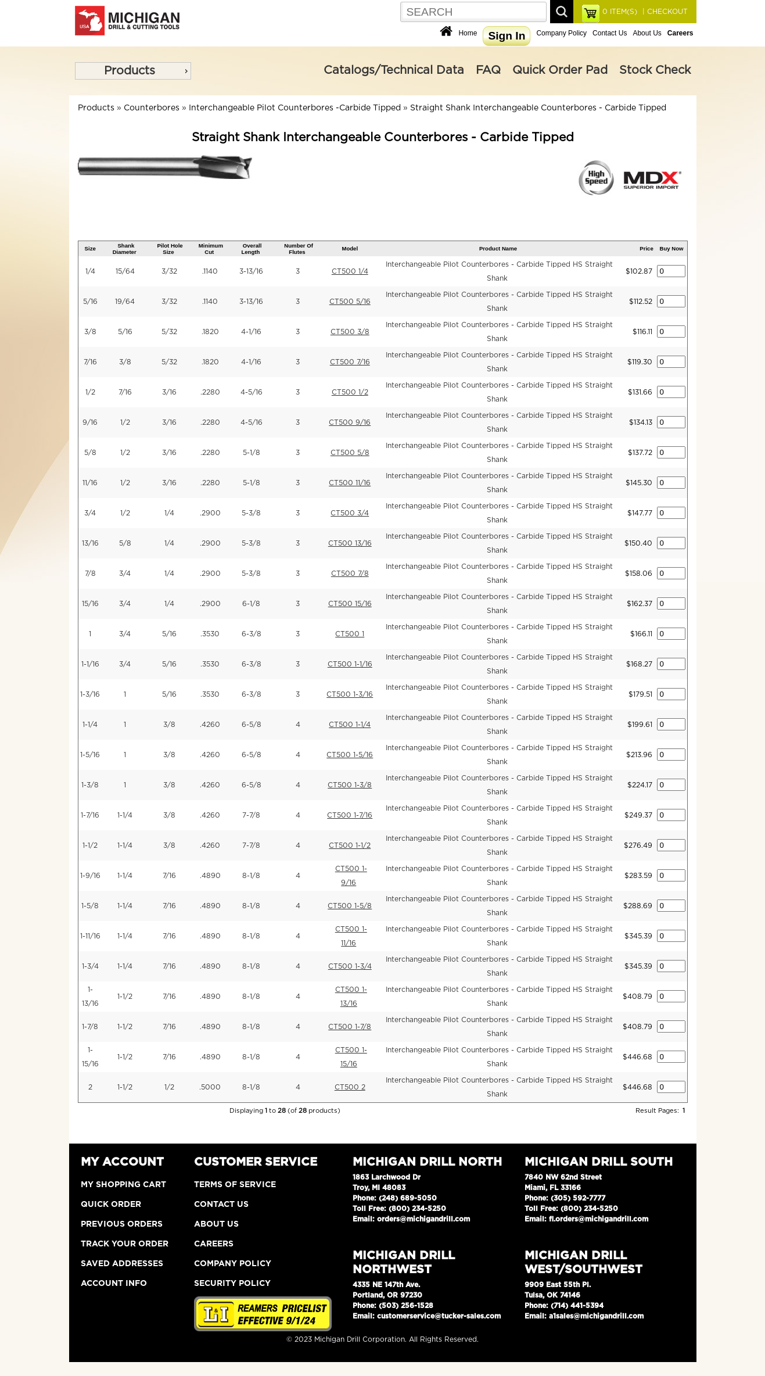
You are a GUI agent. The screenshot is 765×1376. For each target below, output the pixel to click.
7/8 (90, 573)
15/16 (90, 603)
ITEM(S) (619, 11)
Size (90, 248)
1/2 (90, 392)
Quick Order (111, 1205)
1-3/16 (90, 694)
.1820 (210, 331)
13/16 (90, 543)
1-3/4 (90, 966)
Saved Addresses (122, 1264)
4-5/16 (251, 392)
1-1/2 (90, 845)
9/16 (90, 422)
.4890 (210, 875)
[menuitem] (133, 71)
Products (129, 71)
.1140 (210, 271)
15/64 (125, 271)
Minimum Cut (211, 248)
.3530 (210, 633)
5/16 (90, 301)
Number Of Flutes (298, 248)
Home (467, 33)
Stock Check (655, 70)
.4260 (210, 724)
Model (350, 248)
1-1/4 (90, 724)
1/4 (90, 271)
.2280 (210, 392)
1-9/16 (90, 875)
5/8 (90, 452)
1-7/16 (90, 815)
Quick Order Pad (560, 70)
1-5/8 (90, 905)
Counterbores (151, 108)
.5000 (210, 1087)
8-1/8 (251, 875)
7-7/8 (251, 815)
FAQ (488, 70)
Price (646, 248)
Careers (214, 1244)
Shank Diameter (125, 248)
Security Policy (232, 1284)
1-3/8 (90, 785)
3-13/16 (251, 271)
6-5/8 (251, 724)
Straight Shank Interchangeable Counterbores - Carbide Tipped (538, 108)
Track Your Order (124, 1244)
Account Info (114, 1284)
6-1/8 (251, 603)
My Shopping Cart (123, 1185)
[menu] (133, 71)
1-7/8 (90, 1026)
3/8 (90, 331)
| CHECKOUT (664, 11)
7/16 (90, 362)
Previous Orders (122, 1224)
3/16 (169, 392)
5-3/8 (251, 513)
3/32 (169, 271)
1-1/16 (90, 664)
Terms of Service (235, 1185)
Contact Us (609, 33)
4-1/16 (251, 331)
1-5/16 (90, 754)
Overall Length (251, 248)
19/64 (125, 301)
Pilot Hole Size (169, 248)
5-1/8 (251, 452)
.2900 (210, 513)
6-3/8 (251, 633)
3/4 (90, 513)
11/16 (90, 482)
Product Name (498, 248)
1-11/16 (90, 936)
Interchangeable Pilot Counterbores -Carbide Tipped (295, 108)
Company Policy (561, 33)
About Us (647, 33)
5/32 (169, 331)
